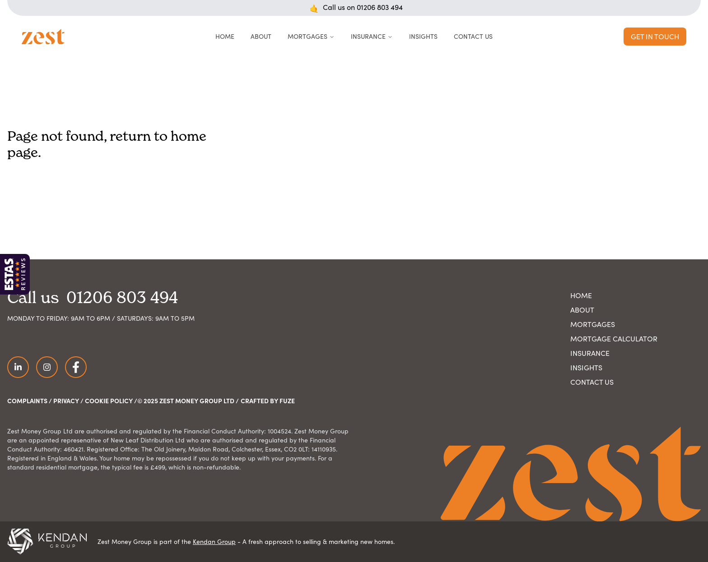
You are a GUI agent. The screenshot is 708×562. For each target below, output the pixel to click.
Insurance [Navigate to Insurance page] (590, 353)
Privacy (66, 400)
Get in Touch (655, 36)
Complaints (27, 400)
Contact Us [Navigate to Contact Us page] (592, 382)
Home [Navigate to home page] (581, 295)
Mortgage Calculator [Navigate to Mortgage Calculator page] (613, 338)
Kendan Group (214, 541)
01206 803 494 (380, 7)
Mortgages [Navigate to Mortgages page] (592, 324)
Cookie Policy (109, 400)
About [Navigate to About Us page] (582, 309)
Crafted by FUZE (268, 400)
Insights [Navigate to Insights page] (586, 367)
